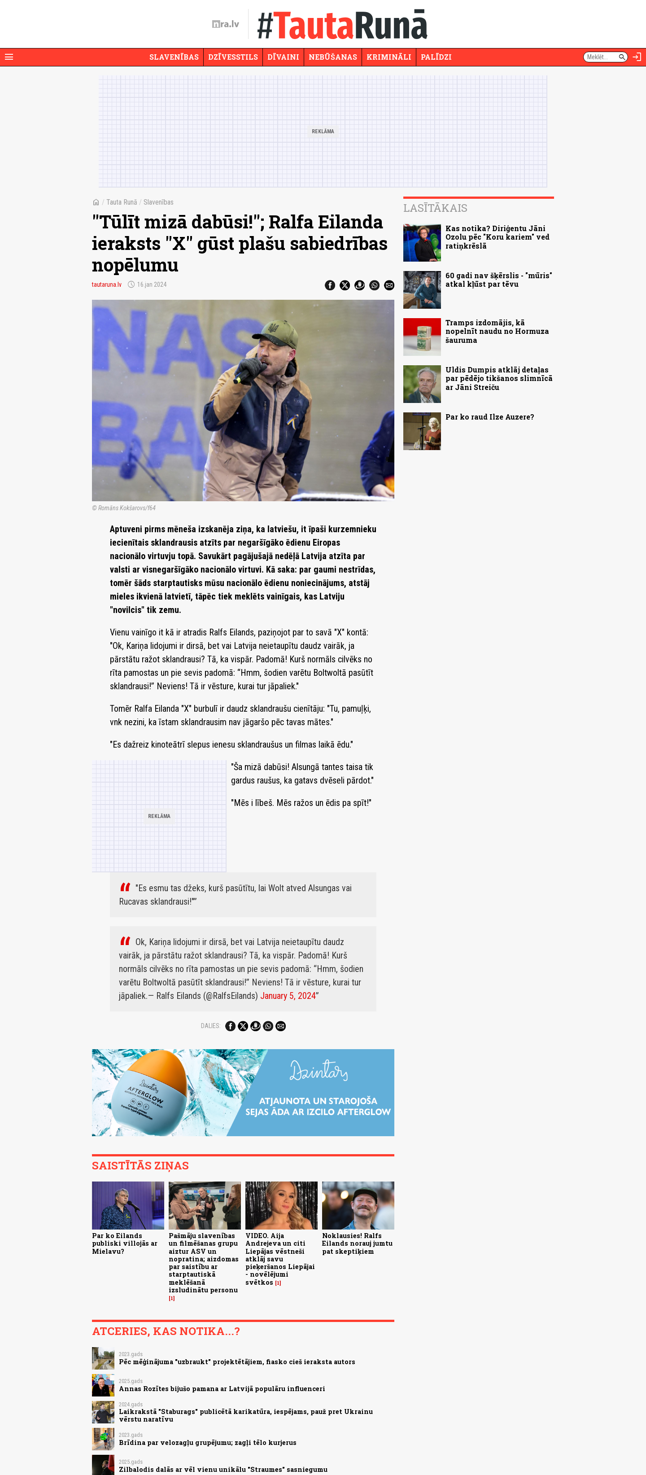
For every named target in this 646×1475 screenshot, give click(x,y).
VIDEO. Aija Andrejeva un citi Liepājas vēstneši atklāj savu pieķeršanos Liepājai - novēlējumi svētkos (280, 1259)
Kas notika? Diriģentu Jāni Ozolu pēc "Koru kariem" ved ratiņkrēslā (497, 236)
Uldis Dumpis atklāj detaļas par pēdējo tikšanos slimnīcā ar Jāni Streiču (499, 378)
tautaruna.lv (107, 284)
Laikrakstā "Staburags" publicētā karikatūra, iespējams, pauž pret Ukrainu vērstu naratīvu (246, 1415)
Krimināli (389, 56)
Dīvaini (283, 56)
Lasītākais (435, 208)
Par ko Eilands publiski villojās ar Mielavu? (124, 1243)
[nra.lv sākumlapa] (225, 24)
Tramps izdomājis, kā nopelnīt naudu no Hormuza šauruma (497, 331)
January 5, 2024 (288, 995)
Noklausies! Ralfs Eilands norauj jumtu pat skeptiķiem (357, 1243)
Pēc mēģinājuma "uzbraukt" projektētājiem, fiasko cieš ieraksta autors (237, 1361)
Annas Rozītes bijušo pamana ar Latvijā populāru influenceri (222, 1388)
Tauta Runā (121, 202)
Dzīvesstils (233, 56)
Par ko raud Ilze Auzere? (489, 416)
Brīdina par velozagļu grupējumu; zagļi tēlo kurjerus (208, 1442)
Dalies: (211, 1025)
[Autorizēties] (637, 57)
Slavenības (174, 56)
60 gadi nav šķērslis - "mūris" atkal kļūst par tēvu (498, 280)
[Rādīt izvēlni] (9, 57)
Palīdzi (436, 56)
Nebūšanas (333, 56)
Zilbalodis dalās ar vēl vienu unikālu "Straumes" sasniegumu (223, 1469)
